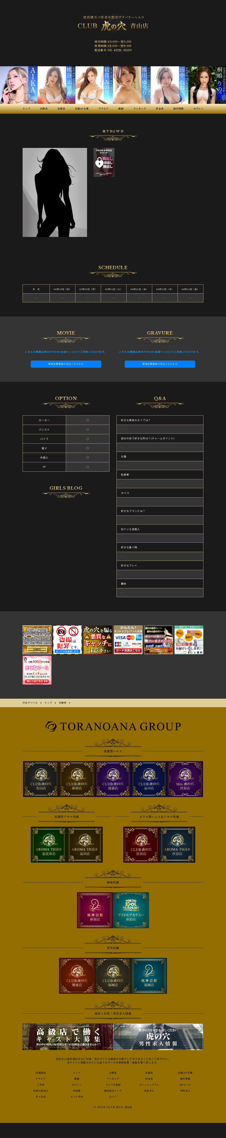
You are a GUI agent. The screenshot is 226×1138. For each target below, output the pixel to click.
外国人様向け (40, 1090)
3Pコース (185, 1084)
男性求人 (185, 1090)
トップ (77, 1072)
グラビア (40, 1078)
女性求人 (149, 1090)
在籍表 (149, 1072)
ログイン (77, 1084)
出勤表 (113, 1072)
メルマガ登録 (113, 1084)
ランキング (113, 1078)
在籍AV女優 (185, 1072)
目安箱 (77, 1090)
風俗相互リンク (113, 1090)
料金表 (149, 1078)
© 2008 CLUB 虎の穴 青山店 (113, 1106)
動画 (77, 1078)
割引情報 (185, 1078)
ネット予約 (77, 1096)
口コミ (113, 1096)
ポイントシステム (149, 1084)
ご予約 (41, 1084)
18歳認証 (40, 1072)
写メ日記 (40, 1096)
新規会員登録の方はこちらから (66, 363)
